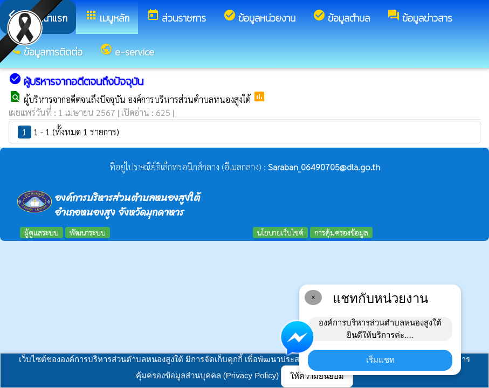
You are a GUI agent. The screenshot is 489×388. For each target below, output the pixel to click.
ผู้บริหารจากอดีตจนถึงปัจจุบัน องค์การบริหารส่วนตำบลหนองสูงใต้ (138, 99)
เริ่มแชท (380, 359)
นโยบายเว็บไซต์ (280, 232)
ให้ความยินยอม (317, 375)
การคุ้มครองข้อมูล (341, 232)
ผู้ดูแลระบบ (41, 232)
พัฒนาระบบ (88, 232)
